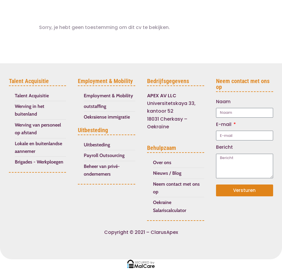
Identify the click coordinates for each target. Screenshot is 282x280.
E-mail (224, 124)
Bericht (224, 147)
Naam (223, 101)
